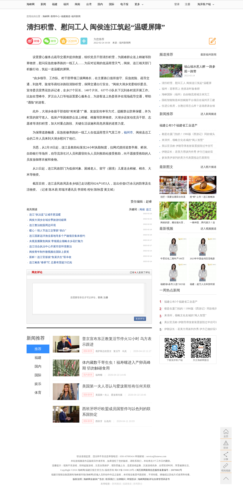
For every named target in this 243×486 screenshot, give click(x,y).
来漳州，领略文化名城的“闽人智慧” (183, 140)
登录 (100, 297)
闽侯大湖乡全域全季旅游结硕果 (47, 220)
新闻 (43, 4)
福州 (66, 4)
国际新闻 (87, 351)
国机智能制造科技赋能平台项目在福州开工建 (188, 100)
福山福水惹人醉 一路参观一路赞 (199, 69)
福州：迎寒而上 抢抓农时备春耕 (181, 88)
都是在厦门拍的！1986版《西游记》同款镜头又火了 (190, 309)
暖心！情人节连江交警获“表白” (47, 230)
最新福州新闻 (208, 54)
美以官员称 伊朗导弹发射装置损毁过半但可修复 (191, 323)
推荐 (38, 349)
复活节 (116, 351)
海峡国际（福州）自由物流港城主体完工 (186, 94)
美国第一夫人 (102, 395)
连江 (148, 209)
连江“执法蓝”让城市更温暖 (45, 214)
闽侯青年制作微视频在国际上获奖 (49, 251)
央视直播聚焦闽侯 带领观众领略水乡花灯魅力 (56, 241)
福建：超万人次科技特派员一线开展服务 (202, 284)
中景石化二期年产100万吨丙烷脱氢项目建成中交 (172, 258)
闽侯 (142, 209)
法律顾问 (120, 479)
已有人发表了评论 (140, 272)
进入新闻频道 (208, 114)
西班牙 (98, 421)
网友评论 (37, 272)
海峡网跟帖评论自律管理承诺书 (154, 479)
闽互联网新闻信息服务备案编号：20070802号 (159, 470)
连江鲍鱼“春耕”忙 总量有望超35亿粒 (50, 262)
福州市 (128, 132)
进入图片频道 (208, 167)
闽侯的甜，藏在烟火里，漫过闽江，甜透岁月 (172, 222)
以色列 (107, 421)
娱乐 (38, 384)
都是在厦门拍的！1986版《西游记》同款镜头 (188, 134)
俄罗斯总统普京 (103, 351)
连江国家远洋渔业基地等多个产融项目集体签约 (57, 235)
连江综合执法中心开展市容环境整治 (50, 246)
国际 (111, 4)
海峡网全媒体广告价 (94, 479)
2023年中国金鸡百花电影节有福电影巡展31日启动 (202, 258)
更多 (139, 4)
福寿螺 (98, 375)
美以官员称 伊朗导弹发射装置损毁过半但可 (187, 145)
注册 (187, 4)
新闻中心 (55, 16)
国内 (100, 4)
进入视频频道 (208, 228)
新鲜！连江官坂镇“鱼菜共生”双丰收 (50, 257)
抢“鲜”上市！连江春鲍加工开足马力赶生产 (202, 197)
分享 (84, 41)
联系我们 (110, 479)
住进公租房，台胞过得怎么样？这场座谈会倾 (188, 105)
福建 (54, 4)
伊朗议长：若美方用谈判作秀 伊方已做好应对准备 (191, 330)
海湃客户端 (205, 4)
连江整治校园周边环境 (42, 225)
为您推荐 (99, 39)
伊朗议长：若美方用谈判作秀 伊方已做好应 (187, 151)
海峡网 (31, 4)
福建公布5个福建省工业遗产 (178, 125)
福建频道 (65, 16)
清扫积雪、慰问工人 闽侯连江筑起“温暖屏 (186, 83)
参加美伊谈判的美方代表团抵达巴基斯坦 (186, 157)
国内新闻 (87, 374)
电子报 (124, 4)
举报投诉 (131, 479)
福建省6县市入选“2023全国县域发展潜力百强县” (172, 284)
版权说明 (77, 479)
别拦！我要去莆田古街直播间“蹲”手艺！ (172, 197)
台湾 (89, 4)
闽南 (77, 4)
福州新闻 (75, 16)
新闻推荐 (36, 338)
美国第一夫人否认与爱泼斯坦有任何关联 (116, 386)
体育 (38, 392)
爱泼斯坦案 (116, 395)
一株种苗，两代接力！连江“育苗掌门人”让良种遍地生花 (202, 222)
